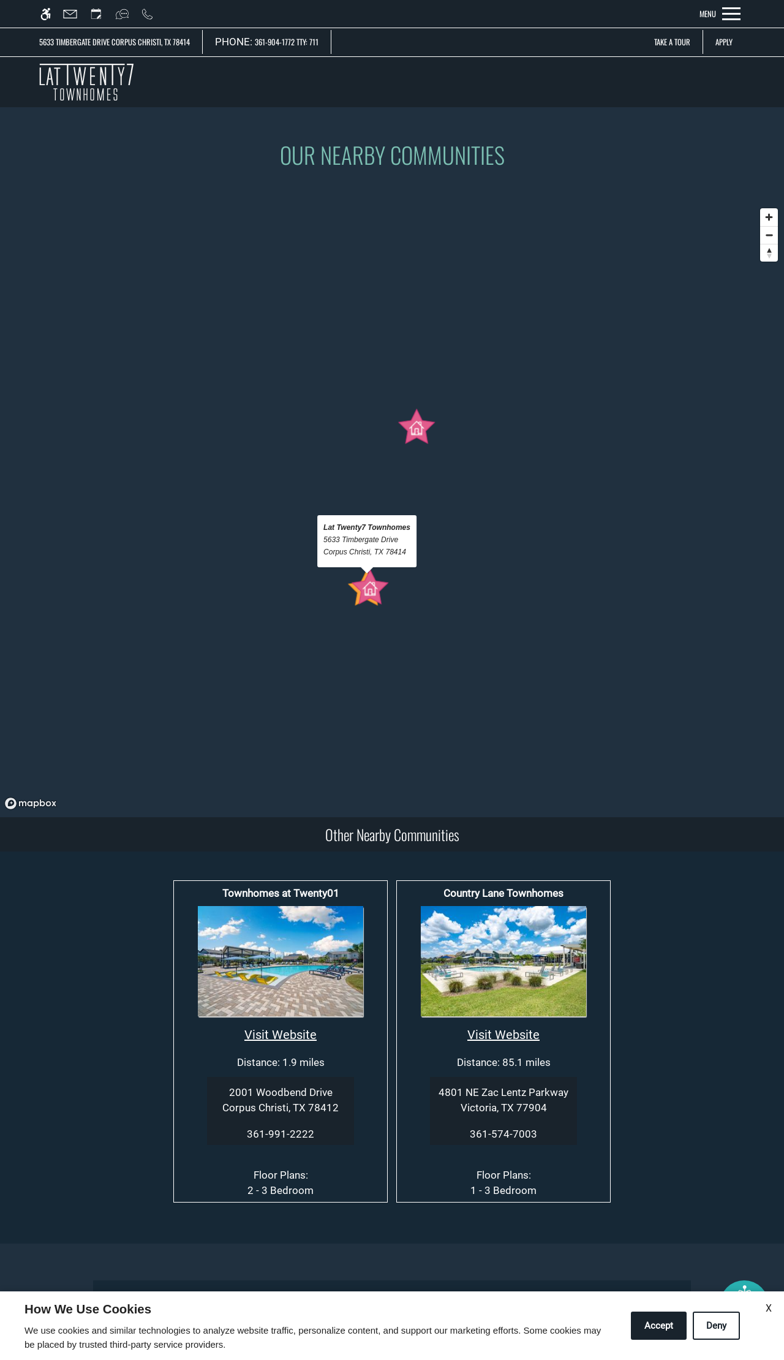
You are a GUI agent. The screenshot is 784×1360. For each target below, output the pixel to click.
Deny (716, 1325)
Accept (658, 1325)
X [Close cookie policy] (769, 1308)
